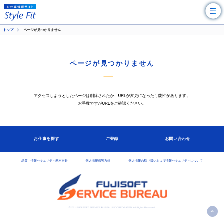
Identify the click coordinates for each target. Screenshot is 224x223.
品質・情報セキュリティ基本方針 (44, 160)
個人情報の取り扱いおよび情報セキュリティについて (166, 160)
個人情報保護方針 (98, 160)
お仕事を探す (46, 138)
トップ (8, 30)
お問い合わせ (177, 138)
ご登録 (112, 138)
